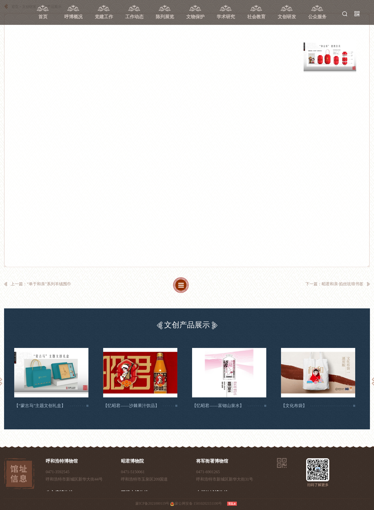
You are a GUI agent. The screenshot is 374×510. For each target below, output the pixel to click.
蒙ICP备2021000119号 (152, 503)
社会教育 (256, 16)
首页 (43, 16)
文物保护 (195, 16)
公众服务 (317, 16)
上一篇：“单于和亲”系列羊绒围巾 (41, 284)
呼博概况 (73, 16)
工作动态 (134, 16)
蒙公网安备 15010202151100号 (198, 503)
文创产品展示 (187, 325)
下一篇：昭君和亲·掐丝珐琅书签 (334, 284)
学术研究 (226, 16)
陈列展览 (165, 16)
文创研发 (287, 16)
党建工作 (104, 16)
